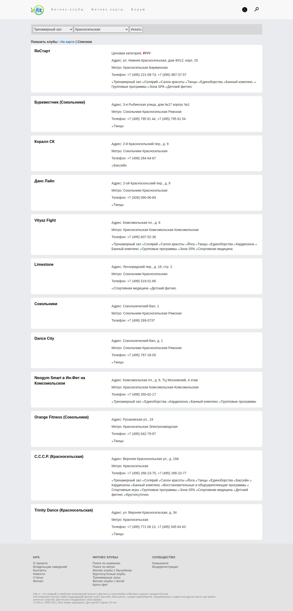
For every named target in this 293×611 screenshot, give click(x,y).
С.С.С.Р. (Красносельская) (59, 456)
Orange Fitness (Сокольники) (62, 417)
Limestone (44, 264)
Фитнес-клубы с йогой (108, 581)
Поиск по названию (106, 563)
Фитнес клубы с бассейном (112, 570)
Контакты (39, 570)
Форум (138, 9)
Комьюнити (160, 563)
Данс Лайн (44, 181)
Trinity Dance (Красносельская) (64, 510)
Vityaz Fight (45, 220)
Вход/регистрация (165, 567)
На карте (67, 42)
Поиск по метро (104, 567)
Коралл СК (45, 142)
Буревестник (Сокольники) (60, 102)
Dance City (44, 338)
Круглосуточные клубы (109, 574)
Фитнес (38, 581)
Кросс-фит (100, 584)
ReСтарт (42, 51)
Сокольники (46, 304)
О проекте (40, 563)
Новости (39, 574)
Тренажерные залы (107, 577)
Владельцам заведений (50, 567)
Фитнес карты (107, 9)
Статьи (38, 577)
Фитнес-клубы (67, 9)
